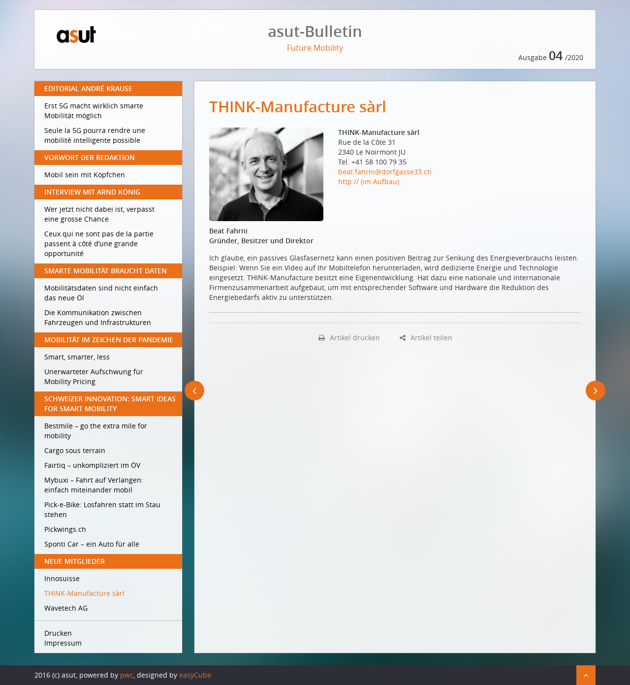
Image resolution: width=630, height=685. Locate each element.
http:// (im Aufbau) (368, 181)
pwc (126, 675)
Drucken (58, 633)
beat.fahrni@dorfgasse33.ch (385, 171)
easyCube (195, 675)
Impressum (63, 643)
